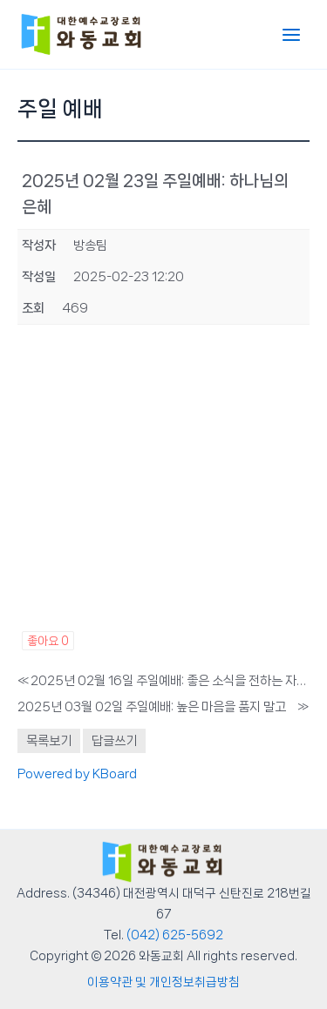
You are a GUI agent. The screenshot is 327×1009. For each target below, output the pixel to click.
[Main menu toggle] (291, 35)
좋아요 (48, 641)
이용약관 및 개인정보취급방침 (163, 982)
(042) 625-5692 (174, 935)
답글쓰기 (114, 741)
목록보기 (49, 741)
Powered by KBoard (77, 774)
